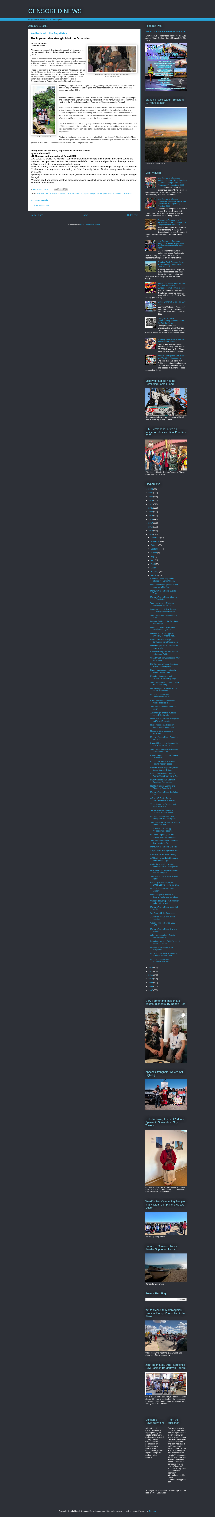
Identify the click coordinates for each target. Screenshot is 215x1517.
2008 (150, 986)
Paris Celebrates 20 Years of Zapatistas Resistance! (162, 781)
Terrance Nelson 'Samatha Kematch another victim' (161, 811)
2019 (150, 515)
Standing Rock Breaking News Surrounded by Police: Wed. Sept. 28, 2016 (171, 264)
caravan (62, 193)
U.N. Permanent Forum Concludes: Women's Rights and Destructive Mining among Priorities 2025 (172, 202)
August (154, 553)
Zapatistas (127, 193)
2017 (150, 523)
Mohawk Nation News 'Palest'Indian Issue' (159, 695)
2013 (150, 967)
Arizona (40, 193)
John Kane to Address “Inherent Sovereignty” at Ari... (164, 842)
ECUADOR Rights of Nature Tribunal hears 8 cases (162, 762)
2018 (150, 519)
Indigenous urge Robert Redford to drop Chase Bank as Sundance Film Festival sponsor (171, 285)
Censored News (73, 193)
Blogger (152, 1511)
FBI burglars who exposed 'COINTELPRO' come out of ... (164, 883)
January (154, 575)
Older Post (132, 215)
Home (85, 215)
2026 (150, 489)
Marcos (111, 193)
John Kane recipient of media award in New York (162, 936)
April (153, 564)
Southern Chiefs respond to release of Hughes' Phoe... (162, 580)
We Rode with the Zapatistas (162, 913)
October (154, 545)
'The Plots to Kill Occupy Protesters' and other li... (161, 829)
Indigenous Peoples (98, 193)
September (156, 549)
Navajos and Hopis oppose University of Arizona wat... (162, 634)
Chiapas (85, 193)
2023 (150, 500)
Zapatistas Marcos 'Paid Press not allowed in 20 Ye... (165, 942)
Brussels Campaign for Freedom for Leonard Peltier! (164, 653)
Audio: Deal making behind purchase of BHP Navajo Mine (164, 865)
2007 (150, 990)
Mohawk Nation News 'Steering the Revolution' (163, 598)
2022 (150, 504)
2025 (150, 493)
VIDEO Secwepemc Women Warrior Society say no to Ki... (164, 775)
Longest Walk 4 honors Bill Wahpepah (161, 948)
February (155, 571)
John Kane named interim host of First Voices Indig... (164, 683)
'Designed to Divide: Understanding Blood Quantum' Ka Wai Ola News (171, 320)
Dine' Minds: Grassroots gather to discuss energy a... (164, 871)
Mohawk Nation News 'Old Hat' (163, 847)
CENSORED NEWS (55, 11)
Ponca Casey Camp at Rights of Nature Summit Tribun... (164, 768)
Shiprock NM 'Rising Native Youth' (164, 850)
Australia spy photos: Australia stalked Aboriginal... (163, 714)
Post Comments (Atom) (90, 225)
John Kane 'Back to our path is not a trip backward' (165, 823)
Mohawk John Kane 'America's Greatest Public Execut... (163, 954)
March (154, 568)
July (153, 556)
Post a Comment (41, 205)
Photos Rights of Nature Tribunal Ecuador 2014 (164, 756)
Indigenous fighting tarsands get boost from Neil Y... (164, 586)
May (153, 560)
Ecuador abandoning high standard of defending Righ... (163, 677)
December (155, 537)
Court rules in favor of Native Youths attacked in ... (162, 701)
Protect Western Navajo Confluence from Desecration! (164, 640)
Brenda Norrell (51, 193)
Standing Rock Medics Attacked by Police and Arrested (171, 340)
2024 (150, 496)
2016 (150, 527)
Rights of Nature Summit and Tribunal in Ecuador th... (162, 787)
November (155, 541)
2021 (150, 508)
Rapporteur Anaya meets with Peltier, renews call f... (163, 671)
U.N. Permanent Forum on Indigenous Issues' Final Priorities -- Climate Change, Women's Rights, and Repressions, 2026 (172, 181)
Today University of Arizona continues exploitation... (162, 604)
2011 (150, 975)
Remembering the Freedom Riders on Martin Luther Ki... (163, 726)
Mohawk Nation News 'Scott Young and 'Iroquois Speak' (163, 817)
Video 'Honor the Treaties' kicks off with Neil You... (163, 805)
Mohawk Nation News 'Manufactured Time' (160, 960)
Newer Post (37, 215)
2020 (150, 512)
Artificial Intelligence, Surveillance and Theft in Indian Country (172, 357)
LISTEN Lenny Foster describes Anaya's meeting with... (164, 665)
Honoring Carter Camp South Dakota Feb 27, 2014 (162, 628)
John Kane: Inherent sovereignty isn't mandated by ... (164, 750)
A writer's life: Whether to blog (163, 854)
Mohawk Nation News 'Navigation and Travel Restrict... (164, 720)
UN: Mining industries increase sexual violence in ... (163, 689)
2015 (150, 530)
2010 (150, 979)
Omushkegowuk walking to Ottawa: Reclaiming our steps (164, 896)
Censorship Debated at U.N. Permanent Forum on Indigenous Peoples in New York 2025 (172, 222)
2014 (150, 534)
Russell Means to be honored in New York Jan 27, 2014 (164, 744)
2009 (150, 982)
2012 (150, 971)
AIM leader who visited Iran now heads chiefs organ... (164, 859)
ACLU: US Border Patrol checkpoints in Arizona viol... (163, 799)
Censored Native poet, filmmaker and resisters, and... (164, 902)
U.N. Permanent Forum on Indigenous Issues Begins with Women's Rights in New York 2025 (171, 244)
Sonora (118, 193)
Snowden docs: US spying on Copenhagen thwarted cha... (163, 610)
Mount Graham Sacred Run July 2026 (165, 31)
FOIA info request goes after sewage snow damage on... (163, 835)
